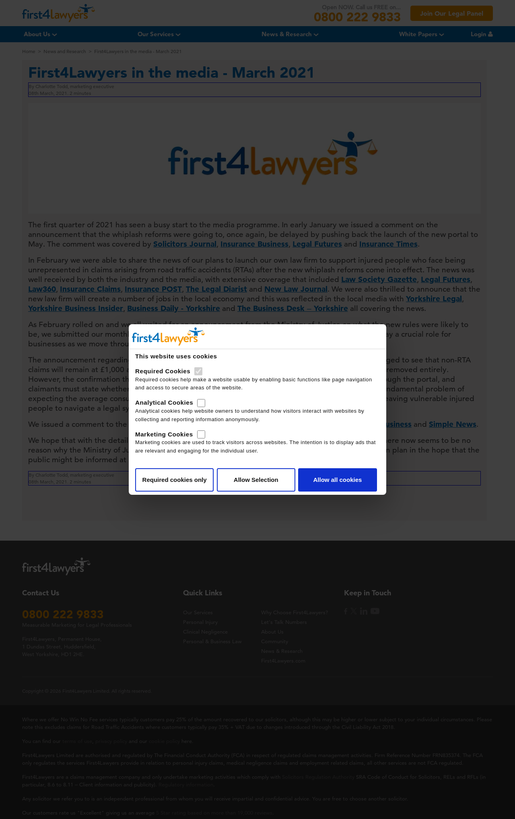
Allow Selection (256, 479)
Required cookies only (174, 479)
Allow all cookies (337, 479)
